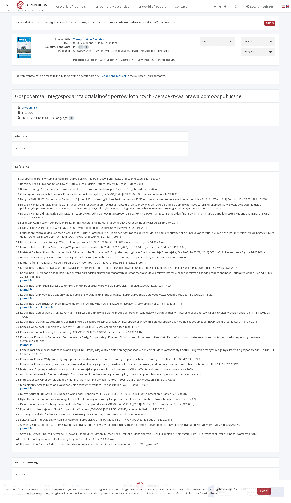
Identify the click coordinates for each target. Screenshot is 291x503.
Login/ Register (259, 6)
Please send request (113, 76)
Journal (26, 280)
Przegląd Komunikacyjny (60, 22)
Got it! (264, 491)
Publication (44, 307)
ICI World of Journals (28, 22)
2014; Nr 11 (87, 22)
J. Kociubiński (30, 107)
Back (270, 23)
